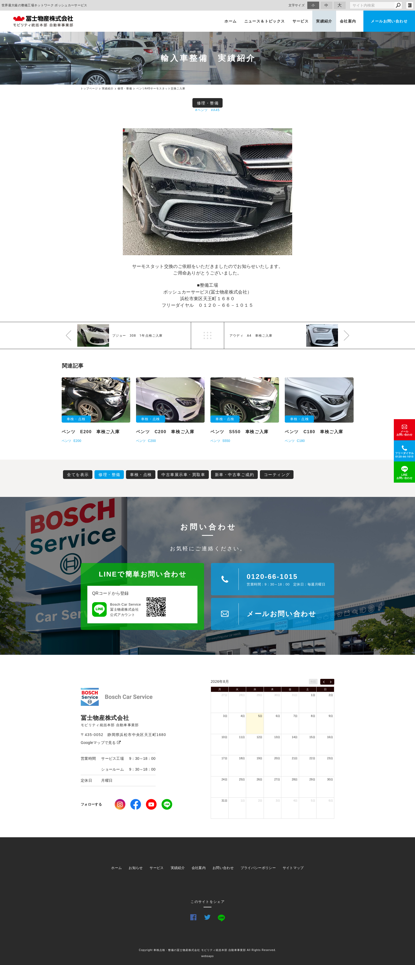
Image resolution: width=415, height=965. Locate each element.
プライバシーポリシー (258, 868)
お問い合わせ (223, 868)
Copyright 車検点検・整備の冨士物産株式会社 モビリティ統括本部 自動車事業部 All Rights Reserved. (207, 950)
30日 (277, 695)
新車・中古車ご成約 (234, 474)
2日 (331, 695)
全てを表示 (78, 474)
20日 (277, 758)
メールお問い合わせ (389, 21)
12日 (260, 737)
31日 (295, 695)
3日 (225, 716)
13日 (277, 737)
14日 (295, 737)
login (409, 5)
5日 (260, 716)
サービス (300, 21)
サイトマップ (293, 868)
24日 (224, 779)
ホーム (230, 21)
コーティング (277, 474)
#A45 (215, 110)
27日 (224, 695)
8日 (313, 716)
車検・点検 (141, 474)
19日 (260, 758)
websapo (207, 956)
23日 (330, 758)
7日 (295, 716)
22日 (312, 758)
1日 (313, 695)
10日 (224, 737)
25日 (242, 779)
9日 (331, 716)
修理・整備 (208, 103)
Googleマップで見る (101, 742)
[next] (330, 682)
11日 (242, 737)
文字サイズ (296, 5)
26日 (260, 779)
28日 (242, 695)
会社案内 (348, 21)
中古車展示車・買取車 (183, 474)
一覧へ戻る (207, 335)
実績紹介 (324, 21)
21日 (295, 758)
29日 (260, 695)
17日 (224, 758)
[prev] (323, 682)
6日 (278, 716)
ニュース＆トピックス (264, 21)
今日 (313, 681)
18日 (242, 758)
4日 (243, 716)
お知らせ (136, 868)
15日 (312, 737)
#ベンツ (201, 110)
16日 (330, 737)
